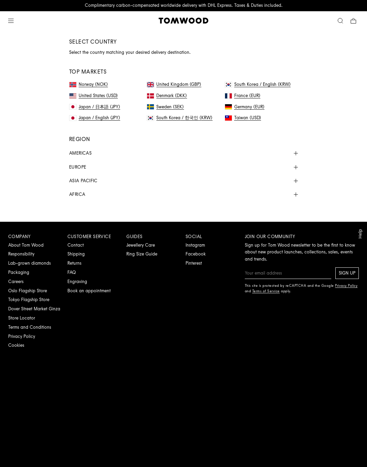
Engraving (77, 281)
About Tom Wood (26, 245)
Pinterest (194, 263)
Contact (75, 245)
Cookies (16, 345)
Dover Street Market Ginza (34, 309)
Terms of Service (266, 291)
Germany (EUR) (245, 107)
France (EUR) (242, 95)
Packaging (18, 272)
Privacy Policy (21, 336)
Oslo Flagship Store (27, 291)
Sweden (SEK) (165, 107)
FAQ (71, 272)
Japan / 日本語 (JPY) (94, 107)
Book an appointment (89, 291)
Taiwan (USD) (243, 118)
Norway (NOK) (88, 84)
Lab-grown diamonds (29, 263)
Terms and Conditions (29, 327)
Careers (15, 281)
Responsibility (21, 254)
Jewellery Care (140, 245)
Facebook (196, 254)
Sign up (347, 273)
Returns (74, 263)
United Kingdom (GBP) (174, 84)
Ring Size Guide (141, 254)
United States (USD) (93, 95)
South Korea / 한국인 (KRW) (179, 118)
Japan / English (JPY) (94, 118)
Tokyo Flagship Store (28, 299)
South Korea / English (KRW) (258, 84)
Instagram (195, 245)
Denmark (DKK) (167, 95)
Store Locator (21, 318)
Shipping (76, 254)
